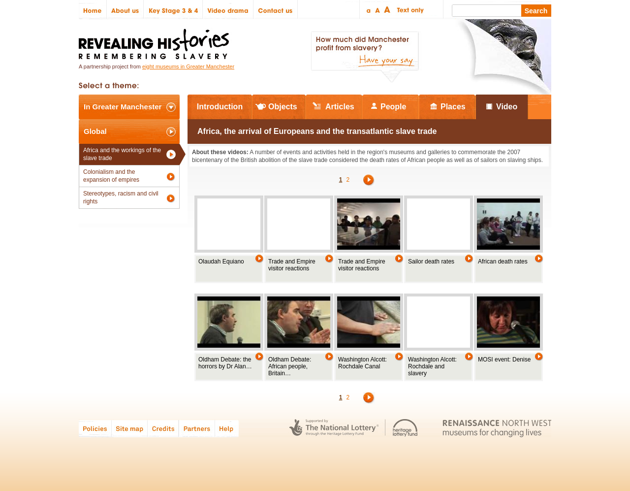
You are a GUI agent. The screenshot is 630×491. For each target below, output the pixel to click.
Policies (95, 428)
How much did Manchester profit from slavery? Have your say (364, 57)
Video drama (228, 9)
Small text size (368, 9)
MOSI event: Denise (504, 359)
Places (453, 106)
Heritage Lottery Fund (405, 428)
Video (506, 106)
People (393, 106)
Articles (339, 106)
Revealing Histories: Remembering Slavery (156, 41)
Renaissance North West (496, 428)
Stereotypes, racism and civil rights (120, 197)
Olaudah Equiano (221, 261)
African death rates (503, 261)
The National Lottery (334, 428)
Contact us (275, 9)
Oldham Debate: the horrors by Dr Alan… (225, 363)
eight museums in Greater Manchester (188, 66)
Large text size (387, 9)
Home (93, 9)
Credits (163, 428)
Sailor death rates (431, 261)
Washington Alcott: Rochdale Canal (362, 363)
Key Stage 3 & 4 (173, 9)
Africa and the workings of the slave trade (122, 154)
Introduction (220, 106)
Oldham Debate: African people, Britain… (289, 366)
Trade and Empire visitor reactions (291, 265)
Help (227, 428)
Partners (197, 428)
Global (95, 131)
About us (125, 9)
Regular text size (377, 9)
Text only (409, 9)
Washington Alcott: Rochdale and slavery (432, 366)
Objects (282, 106)
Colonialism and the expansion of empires (111, 175)
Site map (130, 428)
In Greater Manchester (122, 106)
